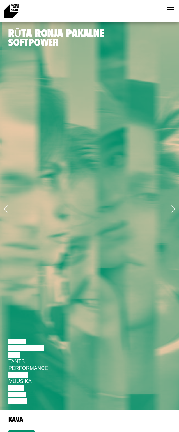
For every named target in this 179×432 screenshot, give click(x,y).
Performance (28, 368)
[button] (13, 208)
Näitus (17, 401)
